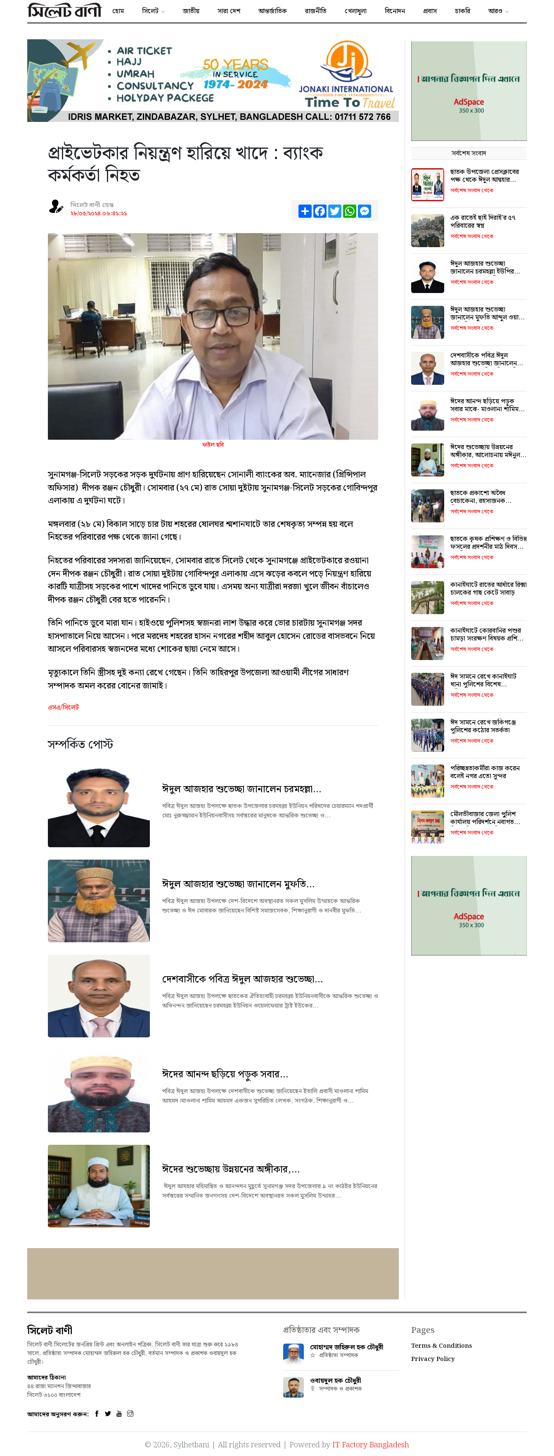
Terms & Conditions (441, 1346)
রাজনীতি (316, 11)
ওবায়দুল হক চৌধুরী (335, 1381)
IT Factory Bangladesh (370, 1444)
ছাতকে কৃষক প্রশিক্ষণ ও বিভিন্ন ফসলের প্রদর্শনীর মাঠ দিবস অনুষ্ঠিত (488, 547)
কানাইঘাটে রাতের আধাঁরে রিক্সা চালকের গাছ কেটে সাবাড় (488, 589)
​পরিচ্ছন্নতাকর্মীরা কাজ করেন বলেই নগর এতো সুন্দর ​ (485, 772)
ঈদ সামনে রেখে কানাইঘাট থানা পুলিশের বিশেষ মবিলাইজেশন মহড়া (483, 685)
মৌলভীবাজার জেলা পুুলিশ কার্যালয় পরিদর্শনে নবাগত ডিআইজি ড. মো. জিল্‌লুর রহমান (483, 826)
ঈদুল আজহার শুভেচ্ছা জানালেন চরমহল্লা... (241, 789)
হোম (118, 11)
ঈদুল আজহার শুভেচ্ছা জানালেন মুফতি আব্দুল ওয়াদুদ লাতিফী (487, 318)
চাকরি (462, 11)
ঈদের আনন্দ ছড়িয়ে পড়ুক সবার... (225, 1074)
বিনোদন (395, 11)
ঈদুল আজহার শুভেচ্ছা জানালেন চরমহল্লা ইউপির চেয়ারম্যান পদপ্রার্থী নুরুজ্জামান (488, 272)
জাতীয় (191, 11)
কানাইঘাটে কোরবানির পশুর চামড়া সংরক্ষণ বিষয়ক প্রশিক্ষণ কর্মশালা (488, 639)
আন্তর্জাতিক (272, 11)
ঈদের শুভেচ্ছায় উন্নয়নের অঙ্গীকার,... (231, 1169)
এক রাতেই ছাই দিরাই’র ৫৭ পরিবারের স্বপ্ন (483, 222)
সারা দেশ (229, 11)
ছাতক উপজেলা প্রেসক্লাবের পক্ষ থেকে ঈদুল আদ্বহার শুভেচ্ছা (484, 180)
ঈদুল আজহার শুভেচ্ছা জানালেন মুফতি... (238, 884)
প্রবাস (430, 11)
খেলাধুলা (356, 11)
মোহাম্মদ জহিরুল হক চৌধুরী (347, 1347)
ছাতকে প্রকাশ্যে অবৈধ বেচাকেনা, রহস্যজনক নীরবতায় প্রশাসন (477, 501)
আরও (495, 11)
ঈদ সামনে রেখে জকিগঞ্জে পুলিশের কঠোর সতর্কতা (483, 726)
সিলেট (150, 11)
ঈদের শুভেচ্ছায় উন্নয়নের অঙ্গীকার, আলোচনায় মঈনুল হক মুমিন (485, 455)
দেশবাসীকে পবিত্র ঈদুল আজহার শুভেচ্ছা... (242, 979)
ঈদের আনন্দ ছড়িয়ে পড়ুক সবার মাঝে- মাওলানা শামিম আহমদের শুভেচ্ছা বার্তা (484, 409)
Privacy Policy (433, 1359)
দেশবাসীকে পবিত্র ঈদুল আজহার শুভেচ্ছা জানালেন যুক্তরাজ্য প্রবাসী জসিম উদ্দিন (486, 363)
